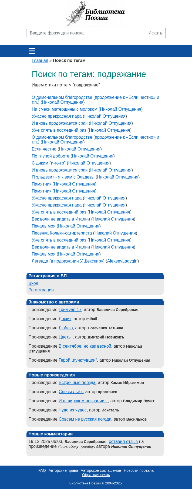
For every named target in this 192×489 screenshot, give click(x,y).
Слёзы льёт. (71, 391)
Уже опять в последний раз (59, 130)
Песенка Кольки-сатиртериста (62, 233)
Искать (155, 33)
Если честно (44, 149)
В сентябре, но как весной (85, 346)
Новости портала (139, 470)
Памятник (41, 184)
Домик (65, 318)
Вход (33, 283)
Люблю (66, 328)
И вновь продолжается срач (60, 123)
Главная (40, 60)
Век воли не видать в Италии (61, 219)
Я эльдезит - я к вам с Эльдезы (63, 177)
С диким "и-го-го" (49, 163)
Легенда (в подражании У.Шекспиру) (68, 261)
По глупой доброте (51, 156)
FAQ (42, 470)
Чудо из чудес (73, 410)
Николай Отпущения (62, 102)
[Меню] (32, 50)
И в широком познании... (83, 401)
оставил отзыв (123, 441)
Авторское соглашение (101, 470)
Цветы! (66, 337)
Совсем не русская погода (85, 419)
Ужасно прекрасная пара (57, 116)
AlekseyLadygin (122, 261)
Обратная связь (96, 475)
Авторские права (63, 470)
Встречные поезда (77, 382)
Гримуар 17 (70, 309)
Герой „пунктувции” (78, 360)
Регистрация (41, 290)
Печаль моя (44, 226)
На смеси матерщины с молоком (64, 109)
